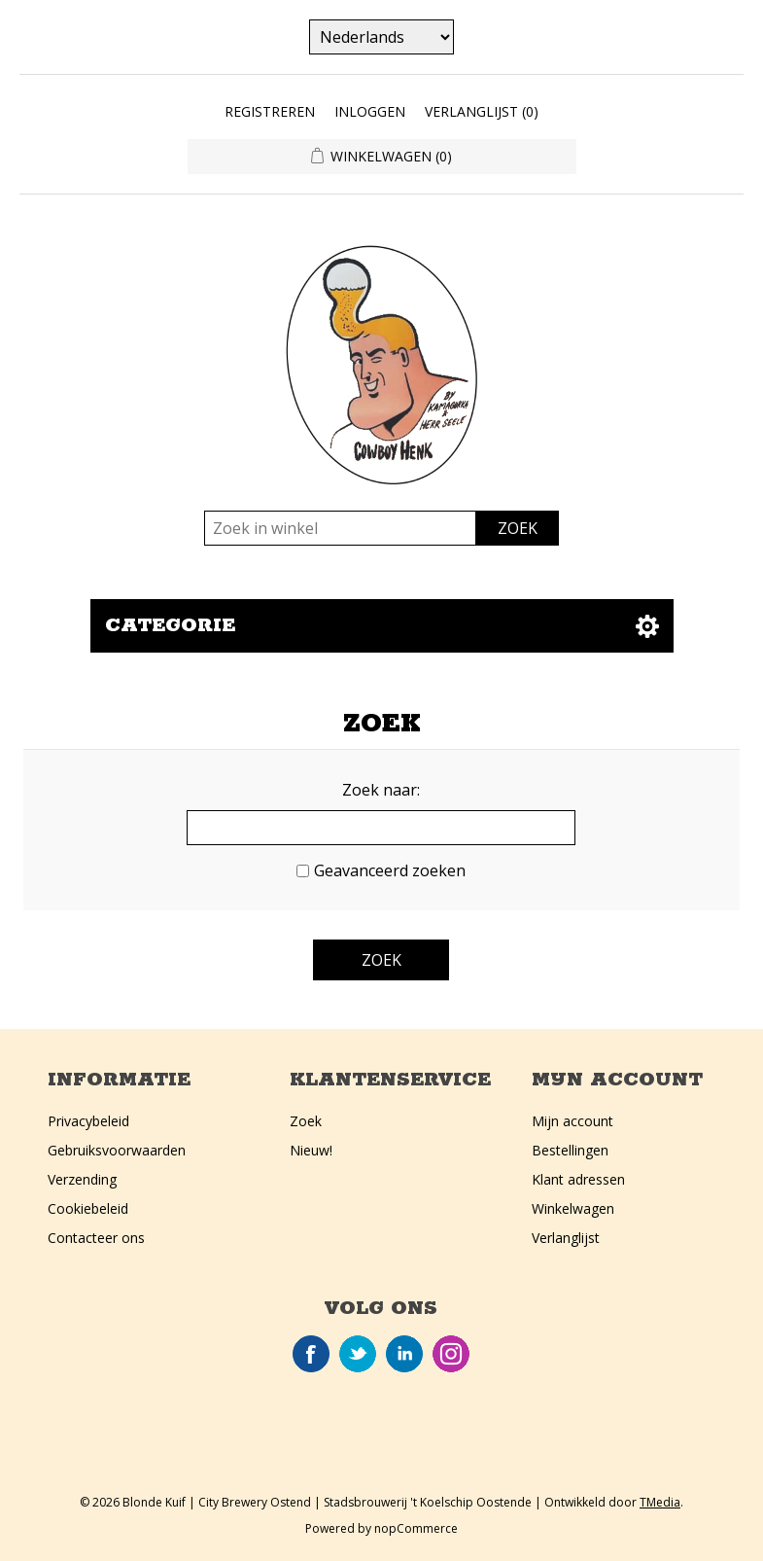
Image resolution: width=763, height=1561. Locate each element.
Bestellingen (570, 1150)
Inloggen (369, 111)
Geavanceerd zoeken (390, 870)
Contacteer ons (96, 1237)
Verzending (82, 1179)
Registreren (270, 111)
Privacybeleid (88, 1121)
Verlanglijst (566, 1237)
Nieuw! (311, 1150)
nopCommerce (416, 1528)
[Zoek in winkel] (340, 528)
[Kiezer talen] (381, 36)
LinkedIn (404, 1353)
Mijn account (572, 1121)
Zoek (306, 1121)
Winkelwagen (573, 1208)
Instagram (451, 1353)
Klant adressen (578, 1179)
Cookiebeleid (88, 1208)
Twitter (357, 1353)
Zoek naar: (381, 789)
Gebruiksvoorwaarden (117, 1150)
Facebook (311, 1353)
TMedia (660, 1502)
